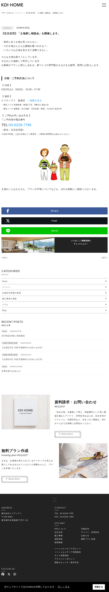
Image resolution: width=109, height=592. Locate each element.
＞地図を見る (35, 100)
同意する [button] (99, 587)
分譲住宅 (85, 529)
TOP (3, 13)
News (5, 281)
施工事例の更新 (9, 299)
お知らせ (10, 13)
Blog (4, 310)
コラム (5, 304)
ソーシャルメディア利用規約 (67, 552)
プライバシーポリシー (64, 559)
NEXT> (105, 257)
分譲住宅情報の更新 (11, 293)
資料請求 (58, 539)
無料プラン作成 (88, 539)
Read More (66, 434)
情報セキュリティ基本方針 (66, 562)
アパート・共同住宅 (90, 532)
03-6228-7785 (20, 125)
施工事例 (58, 536)
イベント (19, 13)
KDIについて (60, 529)
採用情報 (58, 542)
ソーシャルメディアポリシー (67, 549)
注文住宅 (58, 532)
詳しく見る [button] (64, 587)
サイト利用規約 (61, 555)
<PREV (4, 257)
